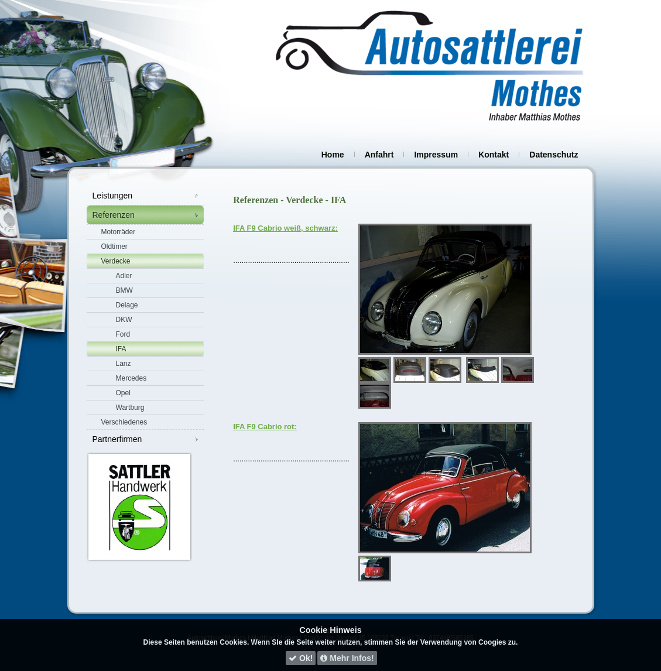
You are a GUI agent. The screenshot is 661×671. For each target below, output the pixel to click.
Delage (127, 305)
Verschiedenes (124, 422)
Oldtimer (114, 246)
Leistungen (113, 195)
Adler (124, 276)
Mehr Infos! (347, 658)
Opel (123, 393)
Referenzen (114, 215)
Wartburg (130, 407)
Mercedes (131, 378)
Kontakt (493, 154)
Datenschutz (553, 154)
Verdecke (116, 261)
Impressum (436, 154)
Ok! (301, 658)
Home (332, 154)
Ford (123, 334)
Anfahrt (379, 154)
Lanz (123, 364)
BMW (124, 290)
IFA (121, 349)
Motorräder (118, 232)
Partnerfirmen (117, 439)
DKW (124, 320)
